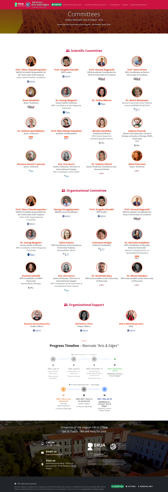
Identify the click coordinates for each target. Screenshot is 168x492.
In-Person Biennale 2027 (95, 5)
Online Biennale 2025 (72, 5)
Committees (114, 5)
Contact (125, 5)
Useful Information (138, 5)
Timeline (56, 5)
